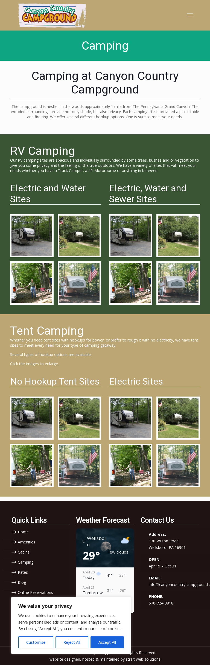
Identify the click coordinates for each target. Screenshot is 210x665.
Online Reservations (35, 592)
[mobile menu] (189, 15)
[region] (71, 625)
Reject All (71, 642)
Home (23, 532)
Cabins (24, 552)
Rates (23, 572)
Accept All (107, 642)
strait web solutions (143, 658)
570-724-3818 (161, 602)
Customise (35, 642)
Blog (22, 582)
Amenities (26, 542)
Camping (25, 562)
